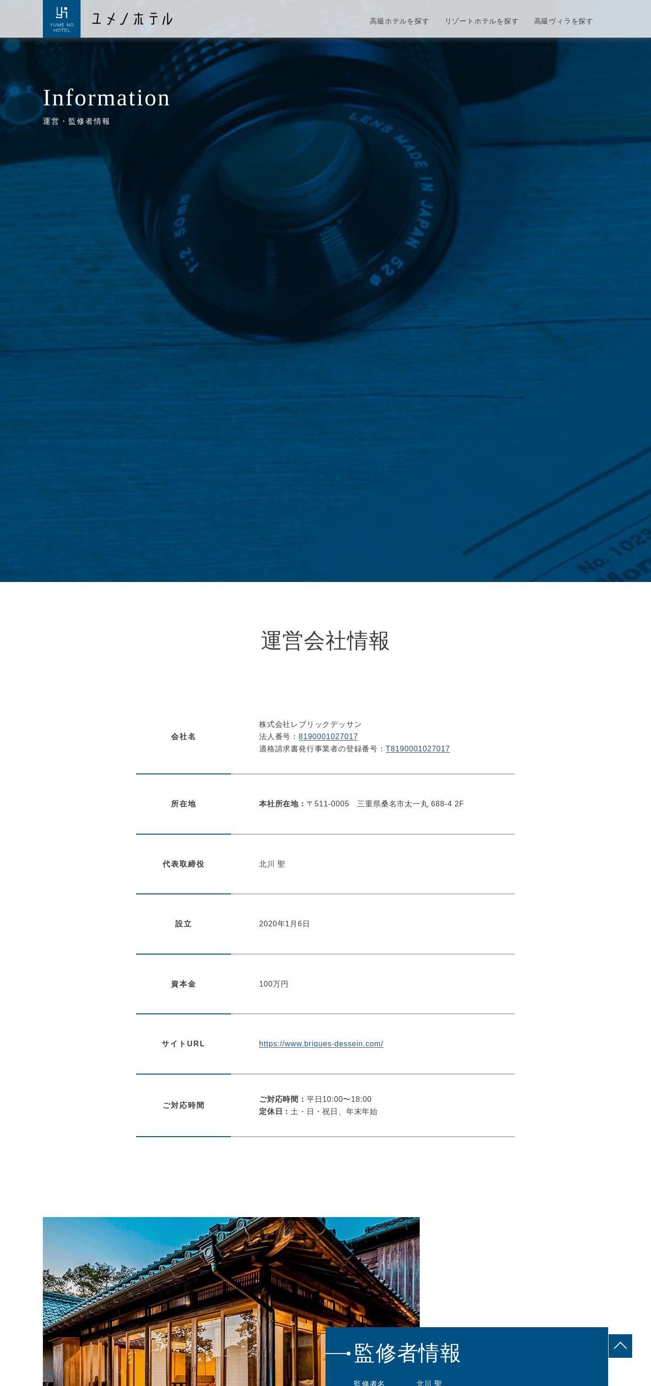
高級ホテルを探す (399, 21)
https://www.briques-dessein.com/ (321, 1044)
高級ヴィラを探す (564, 21)
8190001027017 (328, 737)
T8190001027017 (418, 749)
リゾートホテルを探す (482, 21)
